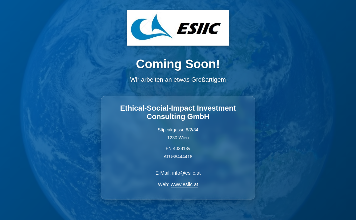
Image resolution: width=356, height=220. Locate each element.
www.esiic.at (184, 184)
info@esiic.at (186, 173)
